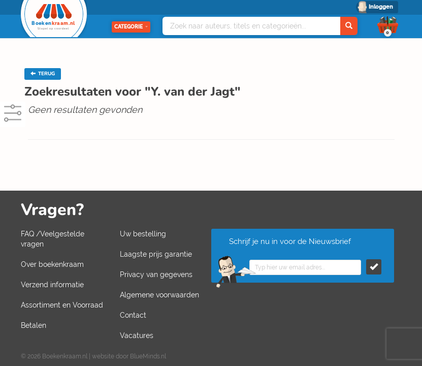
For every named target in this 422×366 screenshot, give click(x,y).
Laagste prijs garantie (156, 254)
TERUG (42, 73)
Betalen (33, 325)
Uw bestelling (143, 234)
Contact (133, 315)
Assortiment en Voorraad (62, 305)
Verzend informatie (52, 285)
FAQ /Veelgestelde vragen (52, 239)
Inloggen (381, 7)
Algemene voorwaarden (159, 295)
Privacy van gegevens (156, 274)
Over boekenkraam (52, 264)
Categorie (131, 26)
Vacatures (136, 335)
